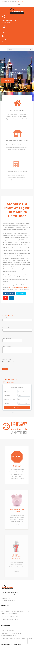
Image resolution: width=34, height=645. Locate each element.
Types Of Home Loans (8, 636)
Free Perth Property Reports (18, 611)
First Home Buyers (7, 630)
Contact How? (7, 359)
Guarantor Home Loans (9, 619)
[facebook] (14, 5)
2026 (27, 403)
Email (11, 362)
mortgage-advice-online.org (17, 412)
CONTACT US (20, 1)
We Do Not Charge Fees (9, 614)
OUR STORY (4, 611)
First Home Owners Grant (10, 616)
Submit (5, 369)
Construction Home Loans (10, 638)
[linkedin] (16, 5)
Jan (20, 403)
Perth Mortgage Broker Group (18, 287)
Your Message (6, 346)
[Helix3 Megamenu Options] (4, 48)
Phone (5, 362)
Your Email (5, 328)
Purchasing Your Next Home (11, 633)
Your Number (6, 338)
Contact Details (26, 638)
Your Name (5, 318)
